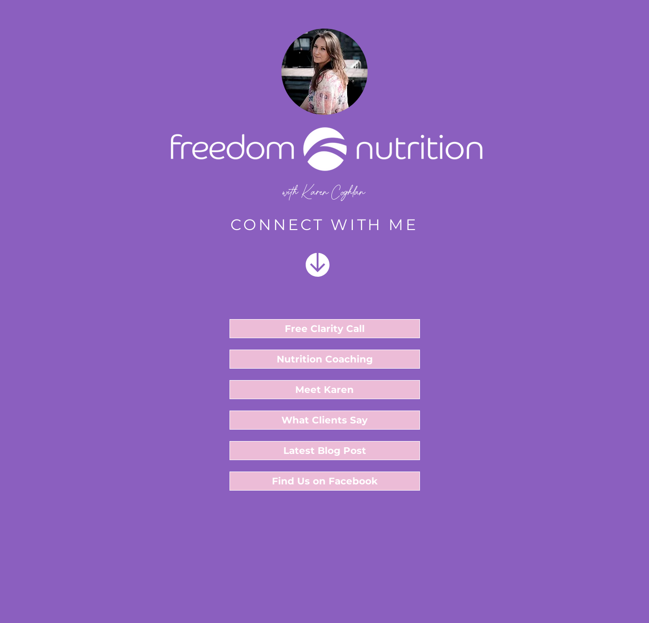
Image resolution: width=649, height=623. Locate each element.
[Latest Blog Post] (325, 450)
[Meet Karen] (325, 389)
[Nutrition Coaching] (325, 359)
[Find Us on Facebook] (325, 481)
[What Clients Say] (325, 420)
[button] (325, 328)
